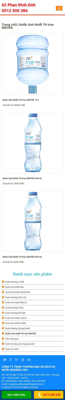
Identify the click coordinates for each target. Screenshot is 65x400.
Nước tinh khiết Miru (14, 287)
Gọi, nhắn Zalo (16, 394)
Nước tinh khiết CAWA (15, 323)
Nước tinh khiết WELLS (16, 302)
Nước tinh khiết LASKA (16, 318)
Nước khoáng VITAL (14, 308)
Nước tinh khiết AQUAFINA (17, 292)
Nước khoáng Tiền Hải (15, 297)
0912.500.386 (48, 394)
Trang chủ (9, 24)
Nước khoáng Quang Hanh (17, 328)
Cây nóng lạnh (12, 339)
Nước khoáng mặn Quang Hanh (20, 344)
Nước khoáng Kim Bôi (15, 313)
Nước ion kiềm (12, 349)
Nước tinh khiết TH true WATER (20, 333)
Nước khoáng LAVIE (14, 282)
